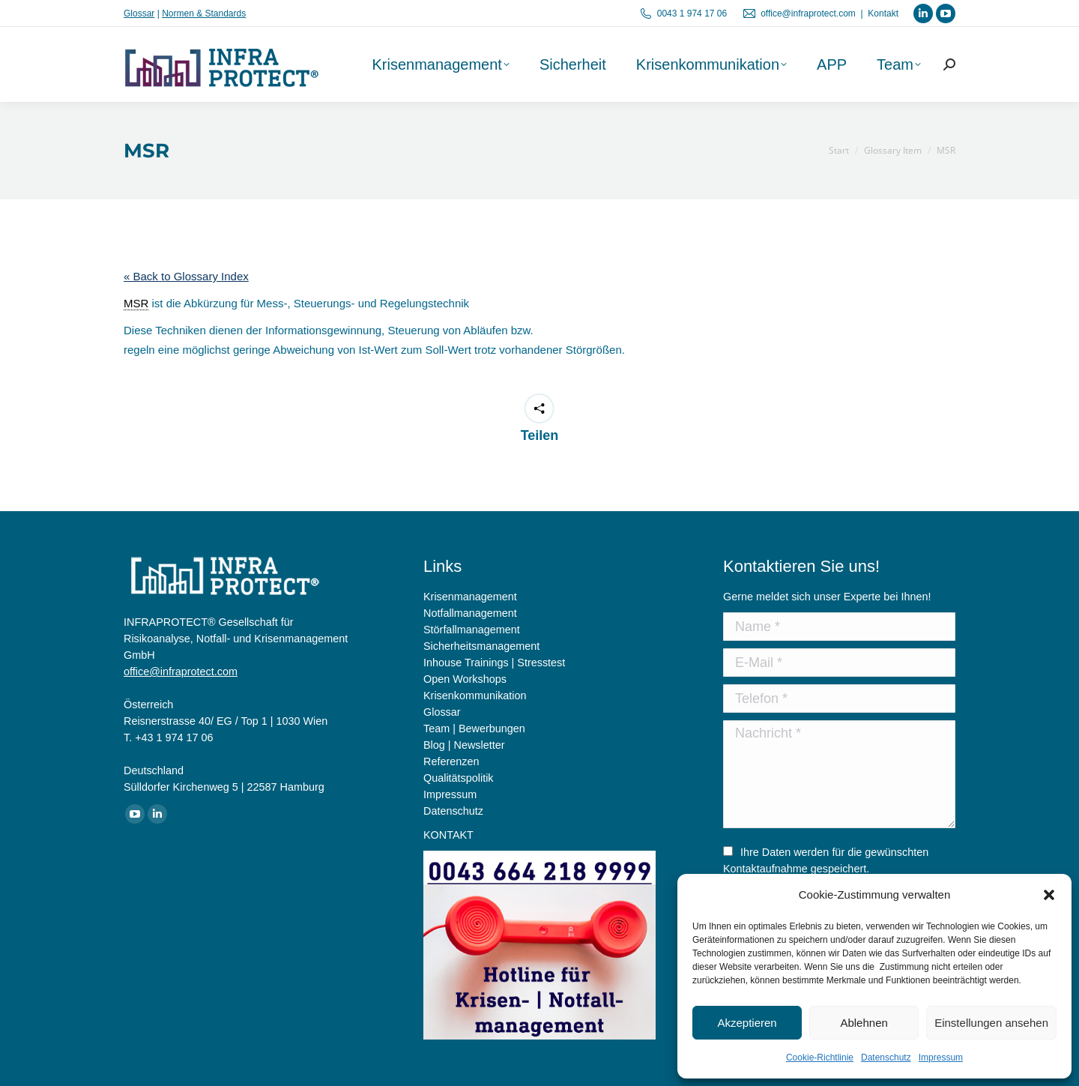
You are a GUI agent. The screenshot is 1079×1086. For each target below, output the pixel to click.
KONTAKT (448, 835)
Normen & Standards (204, 13)
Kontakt (883, 13)
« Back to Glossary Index (186, 276)
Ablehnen (863, 1022)
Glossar (139, 13)
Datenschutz (886, 1057)
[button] (1049, 894)
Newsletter (479, 745)
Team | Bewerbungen (474, 728)
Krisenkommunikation (475, 696)
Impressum (941, 1057)
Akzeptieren (746, 1022)
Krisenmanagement (470, 597)
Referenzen (451, 761)
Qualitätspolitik (458, 778)
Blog (434, 745)
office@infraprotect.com (808, 13)
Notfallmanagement (470, 613)
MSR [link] (136, 303)
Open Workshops (465, 679)
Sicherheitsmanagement (481, 646)
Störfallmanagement (471, 630)
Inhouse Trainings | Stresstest (494, 663)
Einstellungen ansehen (991, 1022)
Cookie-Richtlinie (819, 1057)
